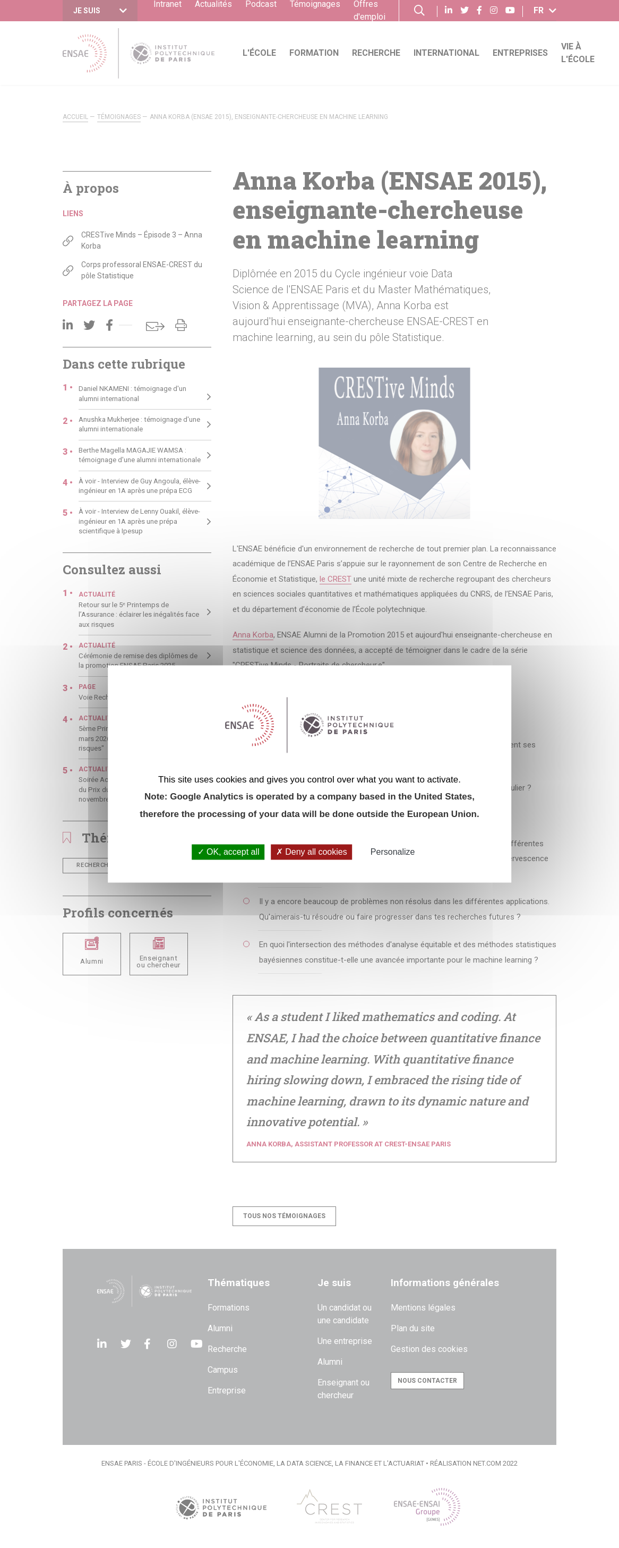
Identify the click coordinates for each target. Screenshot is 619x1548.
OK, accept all (228, 851)
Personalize (393, 851)
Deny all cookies (311, 851)
